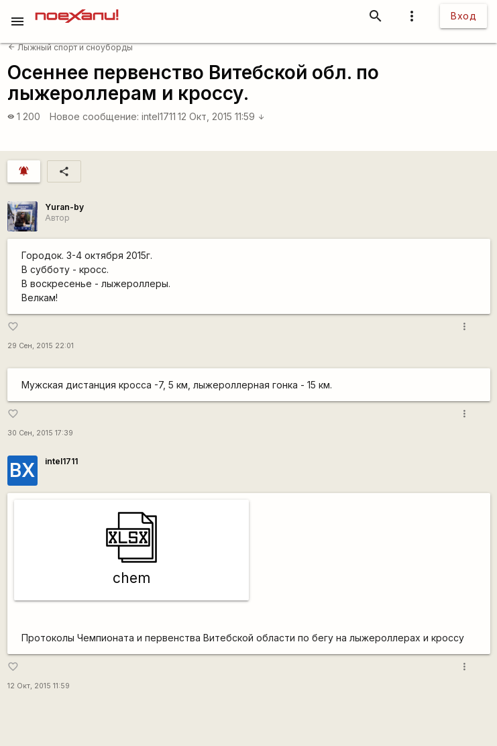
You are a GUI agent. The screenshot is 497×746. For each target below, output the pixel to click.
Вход (463, 15)
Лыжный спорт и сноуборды (70, 47)
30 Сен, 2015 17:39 (40, 433)
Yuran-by (64, 207)
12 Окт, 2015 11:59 (221, 116)
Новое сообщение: (94, 116)
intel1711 (159, 116)
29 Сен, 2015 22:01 (40, 345)
